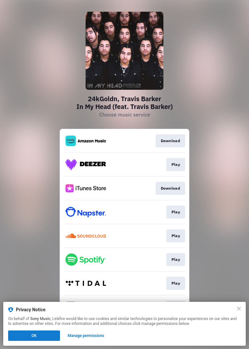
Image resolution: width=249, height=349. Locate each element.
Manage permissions (86, 335)
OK (34, 335)
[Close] (239, 308)
